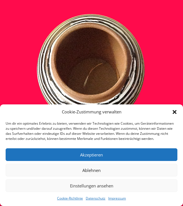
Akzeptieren (91, 155)
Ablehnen (91, 170)
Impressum (117, 198)
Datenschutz (95, 198)
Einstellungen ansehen (91, 186)
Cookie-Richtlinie (70, 198)
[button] (174, 112)
